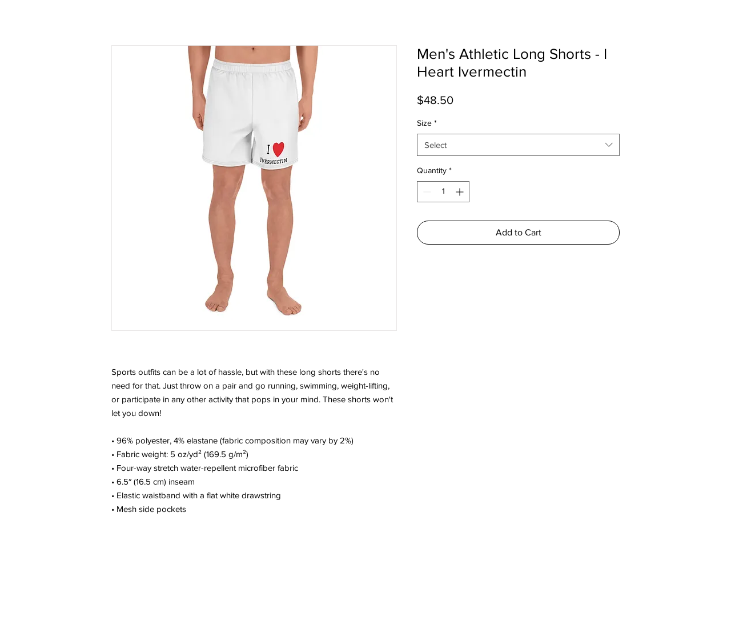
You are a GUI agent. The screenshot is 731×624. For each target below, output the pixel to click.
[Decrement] (426, 192)
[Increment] (460, 192)
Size (427, 122)
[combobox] (518, 145)
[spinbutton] (443, 192)
